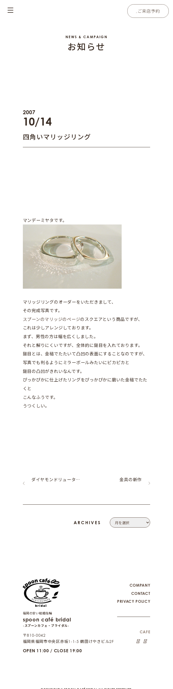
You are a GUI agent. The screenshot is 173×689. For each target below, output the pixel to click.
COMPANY (139, 580)
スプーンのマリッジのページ (51, 319)
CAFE (145, 626)
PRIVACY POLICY (133, 596)
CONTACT (140, 588)
